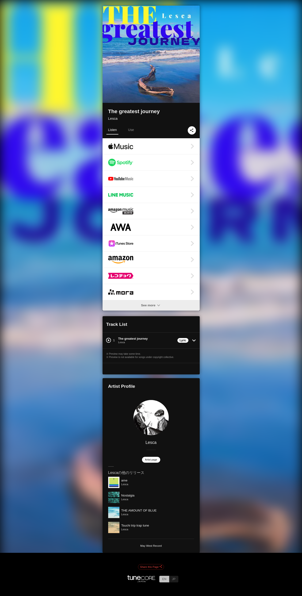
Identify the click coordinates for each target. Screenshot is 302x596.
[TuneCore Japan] (141, 581)
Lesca (113, 118)
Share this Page (151, 566)
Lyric (183, 340)
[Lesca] (151, 417)
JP (174, 579)
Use (131, 130)
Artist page (151, 459)
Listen (112, 130)
